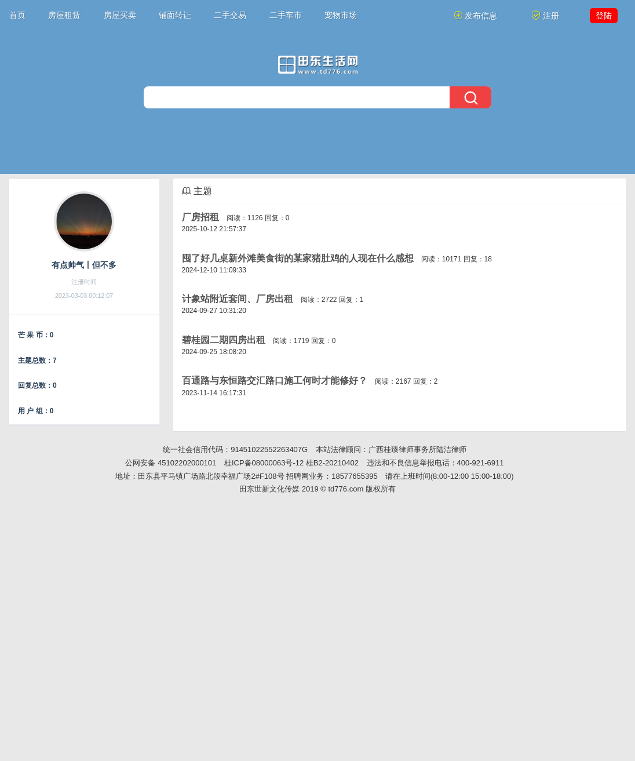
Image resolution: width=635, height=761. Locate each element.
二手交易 (230, 15)
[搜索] (317, 97)
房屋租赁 (64, 15)
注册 (545, 15)
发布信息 (476, 15)
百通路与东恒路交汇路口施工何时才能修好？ (274, 380)
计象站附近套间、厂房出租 (237, 299)
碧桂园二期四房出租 (223, 340)
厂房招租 (200, 217)
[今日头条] (317, 64)
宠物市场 (340, 15)
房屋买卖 (120, 15)
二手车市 (285, 15)
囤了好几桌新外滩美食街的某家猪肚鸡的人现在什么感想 (298, 258)
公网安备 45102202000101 (170, 462)
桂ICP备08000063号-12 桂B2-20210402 (291, 462)
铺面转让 (175, 15)
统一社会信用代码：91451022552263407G (235, 449)
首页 (17, 15)
